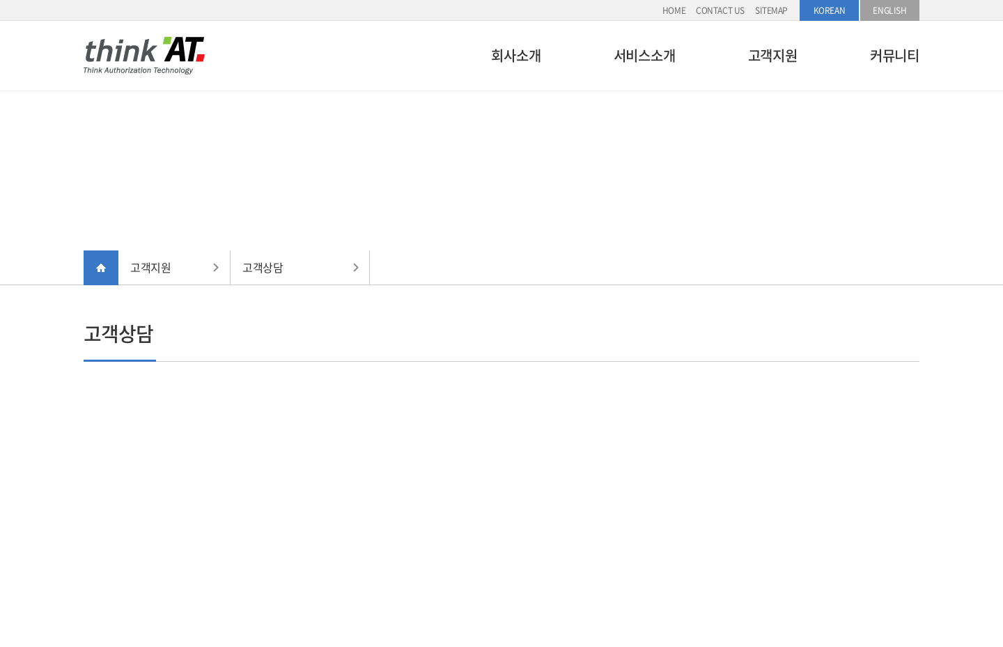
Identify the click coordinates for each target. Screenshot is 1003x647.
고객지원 (773, 55)
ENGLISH (889, 10)
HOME (673, 10)
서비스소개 (645, 55)
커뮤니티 (894, 55)
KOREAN (829, 10)
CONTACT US (720, 10)
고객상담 (262, 267)
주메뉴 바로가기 (0, 0)
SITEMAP (771, 10)
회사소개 (516, 55)
